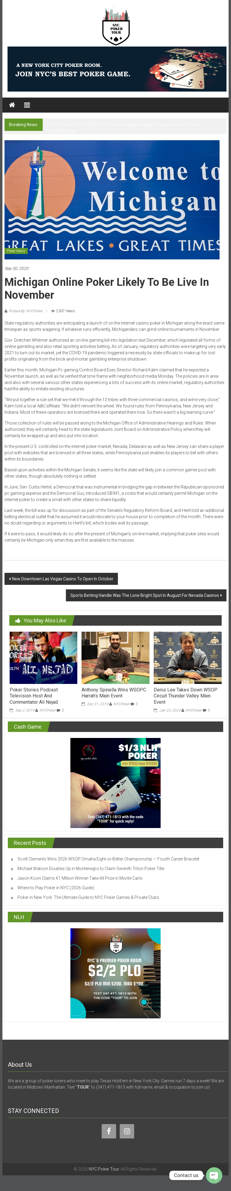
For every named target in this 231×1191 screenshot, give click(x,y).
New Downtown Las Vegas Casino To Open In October (62, 578)
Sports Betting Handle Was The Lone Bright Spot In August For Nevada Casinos (144, 595)
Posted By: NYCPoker (26, 311)
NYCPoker (47, 710)
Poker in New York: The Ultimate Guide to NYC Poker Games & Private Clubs (88, 897)
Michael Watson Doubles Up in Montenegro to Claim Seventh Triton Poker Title (90, 868)
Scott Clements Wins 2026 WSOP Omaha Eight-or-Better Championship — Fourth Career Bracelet (108, 859)
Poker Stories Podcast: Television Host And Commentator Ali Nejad (34, 696)
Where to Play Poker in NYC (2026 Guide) (55, 887)
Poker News (16, 251)
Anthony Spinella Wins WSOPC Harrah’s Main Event (114, 693)
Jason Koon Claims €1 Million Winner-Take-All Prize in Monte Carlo (80, 878)
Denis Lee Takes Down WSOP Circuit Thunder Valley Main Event (185, 696)
